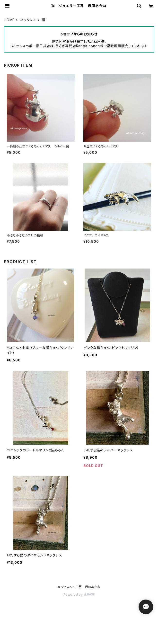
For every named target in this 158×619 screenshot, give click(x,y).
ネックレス (28, 20)
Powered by (79, 594)
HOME (9, 20)
